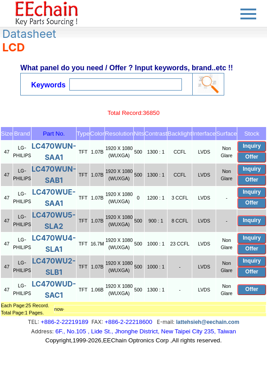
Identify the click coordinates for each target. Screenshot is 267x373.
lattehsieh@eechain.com (207, 322)
